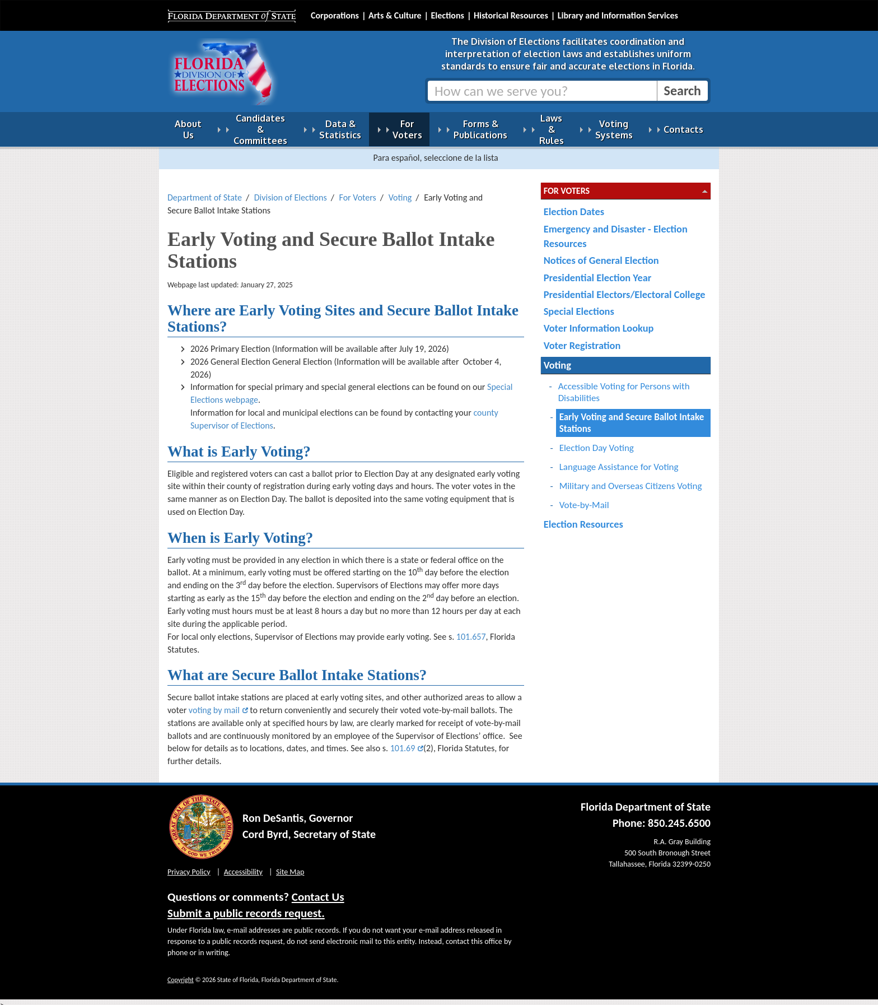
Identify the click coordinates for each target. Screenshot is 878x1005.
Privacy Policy (189, 865)
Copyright (180, 973)
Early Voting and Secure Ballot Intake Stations (631, 416)
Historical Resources (511, 15)
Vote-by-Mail (584, 498)
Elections (447, 15)
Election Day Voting (596, 441)
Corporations (335, 15)
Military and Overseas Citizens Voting (630, 479)
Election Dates (574, 204)
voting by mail (214, 703)
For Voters (357, 190)
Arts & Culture (395, 15)
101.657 (471, 630)
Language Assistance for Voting (619, 460)
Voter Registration (582, 338)
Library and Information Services (618, 15)
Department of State (204, 190)
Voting (400, 190)
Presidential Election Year (598, 270)
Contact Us (318, 890)
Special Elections (579, 304)
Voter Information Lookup (599, 321)
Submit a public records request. (246, 906)
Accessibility (243, 865)
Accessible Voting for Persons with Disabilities (624, 385)
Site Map (290, 865)
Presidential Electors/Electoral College (625, 287)
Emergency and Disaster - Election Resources (616, 229)
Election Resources (583, 517)
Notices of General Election (601, 253)
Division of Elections (290, 190)
